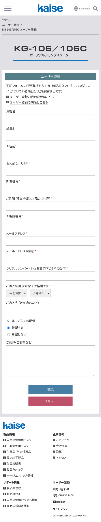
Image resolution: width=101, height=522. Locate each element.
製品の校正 (14, 494)
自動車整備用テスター (20, 440)
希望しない (19, 334)
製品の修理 (14, 488)
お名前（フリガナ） (18, 163)
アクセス (61, 458)
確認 (50, 389)
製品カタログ (15, 470)
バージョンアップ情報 (20, 476)
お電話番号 (14, 216)
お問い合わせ (61, 489)
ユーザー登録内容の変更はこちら (31, 96)
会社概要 (61, 446)
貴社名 (10, 111)
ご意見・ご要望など (18, 342)
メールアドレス (16, 233)
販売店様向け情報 (18, 506)
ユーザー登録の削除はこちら (28, 102)
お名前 (11, 146)
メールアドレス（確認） (21, 251)
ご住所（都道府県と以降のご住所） (29, 198)
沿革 (59, 452)
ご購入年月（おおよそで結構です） (29, 286)
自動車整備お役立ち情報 (22, 500)
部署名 (10, 128)
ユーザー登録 (61, 482)
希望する (18, 327)
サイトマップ (60, 509)
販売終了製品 (15, 458)
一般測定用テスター (19, 446)
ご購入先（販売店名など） (22, 302)
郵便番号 (13, 181)
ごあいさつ (62, 440)
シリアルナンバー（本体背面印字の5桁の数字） (37, 268)
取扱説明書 (14, 464)
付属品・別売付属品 (19, 452)
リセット (50, 401)
